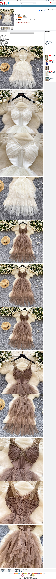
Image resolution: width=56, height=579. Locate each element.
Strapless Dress (48, 40)
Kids (22, 6)
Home (2, 6)
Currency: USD (19, 0)
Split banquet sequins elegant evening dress (52, 61)
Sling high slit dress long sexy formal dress (52, 67)
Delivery (9, 571)
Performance (48, 47)
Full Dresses (47, 52)
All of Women (48, 32)
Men (18, 6)
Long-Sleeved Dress (49, 34)
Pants (46, 46)
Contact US (2, 571)
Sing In (45, 0)
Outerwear (47, 43)
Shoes (26, 6)
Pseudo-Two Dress (49, 42)
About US (2, 570)
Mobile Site (1, 0)
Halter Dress (48, 39)
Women (14, 6)
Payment (9, 570)
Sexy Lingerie (35, 6)
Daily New (6, 6)
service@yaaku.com (29, 577)
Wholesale (24, 570)
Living (40, 6)
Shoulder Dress (48, 41)
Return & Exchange (19, 571)
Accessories (45, 6)
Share (37, 10)
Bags (30, 6)
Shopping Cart (52, 3)
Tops (46, 44)
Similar (10, 6)
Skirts (46, 45)
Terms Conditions (18, 570)
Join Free (48, 0)
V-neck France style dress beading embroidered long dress (52, 73)
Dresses (47, 33)
